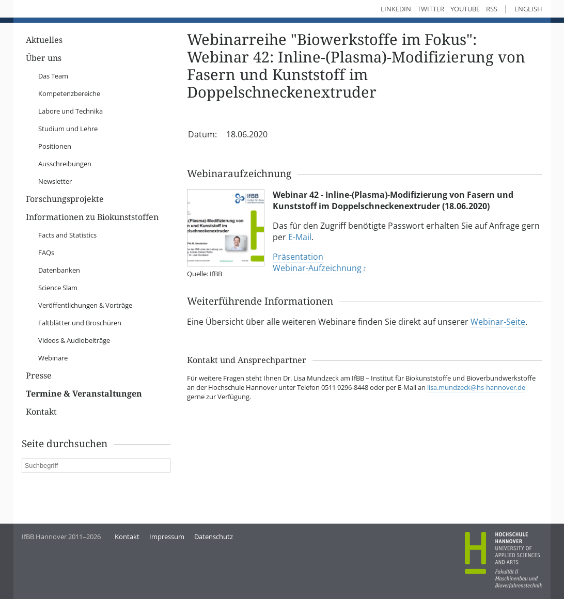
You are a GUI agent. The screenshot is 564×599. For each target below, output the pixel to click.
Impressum (166, 536)
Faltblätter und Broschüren (79, 322)
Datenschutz (213, 536)
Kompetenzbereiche (69, 93)
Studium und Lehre (68, 128)
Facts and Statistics (67, 235)
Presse (39, 376)
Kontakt (41, 412)
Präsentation (298, 256)
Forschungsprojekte (65, 199)
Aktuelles (44, 40)
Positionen (54, 146)
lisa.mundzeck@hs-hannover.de (476, 387)
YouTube (465, 8)
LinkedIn (396, 8)
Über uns (43, 58)
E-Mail (299, 237)
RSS (491, 8)
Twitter (430, 8)
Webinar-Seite (498, 321)
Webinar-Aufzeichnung (317, 268)
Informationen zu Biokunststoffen (92, 217)
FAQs (46, 252)
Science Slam (57, 287)
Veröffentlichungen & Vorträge (85, 305)
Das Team (53, 76)
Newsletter (55, 181)
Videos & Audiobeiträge (74, 340)
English (528, 8)
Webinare (53, 357)
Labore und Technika (70, 111)
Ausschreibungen (64, 163)
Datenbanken (59, 270)
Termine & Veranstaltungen (84, 394)
